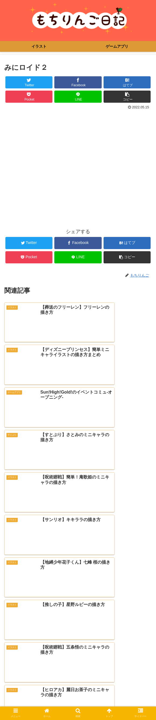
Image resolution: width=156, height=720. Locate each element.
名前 (9, 621)
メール (11, 642)
